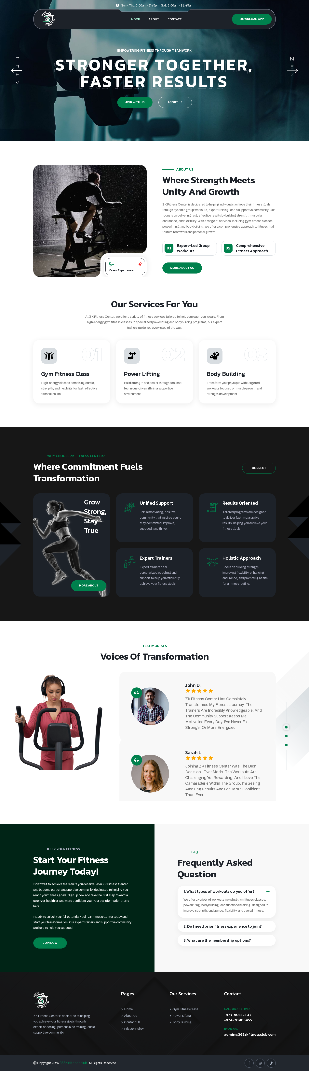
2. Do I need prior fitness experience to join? (222, 926)
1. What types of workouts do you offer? (219, 891)
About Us (175, 113)
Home (128, 1009)
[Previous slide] (16, 70)
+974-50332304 (237, 1015)
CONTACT (175, 19)
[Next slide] (292, 70)
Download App (252, 19)
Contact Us (132, 1022)
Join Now (50, 942)
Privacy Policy (134, 1028)
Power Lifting (181, 1015)
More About (88, 585)
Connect (259, 468)
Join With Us (135, 113)
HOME (135, 19)
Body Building (182, 1022)
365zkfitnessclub (73, 1063)
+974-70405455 (238, 1020)
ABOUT (153, 19)
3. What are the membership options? (217, 940)
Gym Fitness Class (185, 1009)
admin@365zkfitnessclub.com (250, 1034)
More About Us (182, 267)
